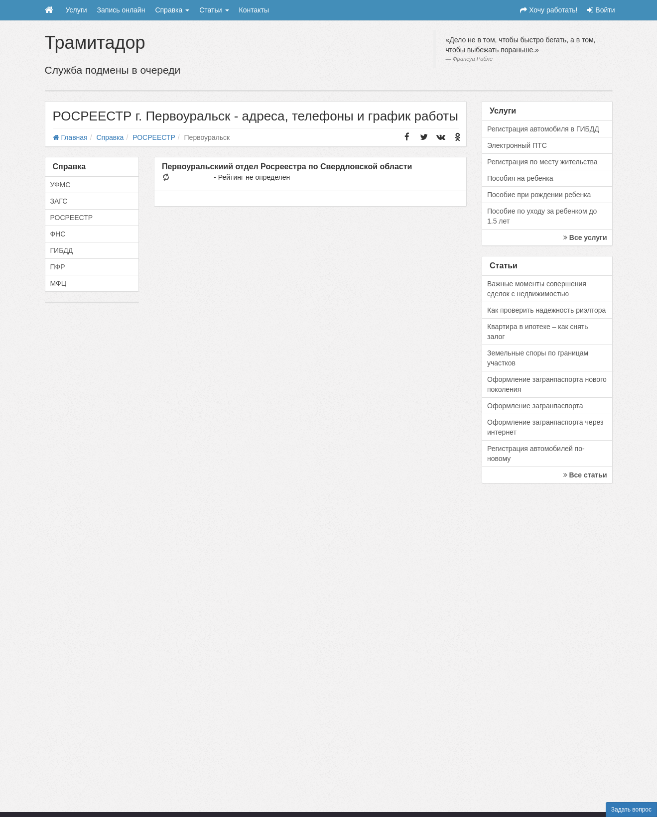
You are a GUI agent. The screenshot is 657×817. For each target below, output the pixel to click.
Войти (601, 10)
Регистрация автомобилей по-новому (536, 454)
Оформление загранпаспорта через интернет (545, 427)
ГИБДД (61, 250)
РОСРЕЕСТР (71, 218)
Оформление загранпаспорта (535, 406)
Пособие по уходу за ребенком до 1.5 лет (542, 216)
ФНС (58, 234)
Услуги (76, 10)
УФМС (60, 185)
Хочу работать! (548, 10)
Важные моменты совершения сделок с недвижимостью (536, 289)
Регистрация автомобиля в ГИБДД (543, 129)
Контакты (254, 10)
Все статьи (585, 475)
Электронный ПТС (517, 145)
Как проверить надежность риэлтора (546, 310)
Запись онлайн (121, 10)
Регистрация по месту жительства (542, 162)
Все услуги (585, 237)
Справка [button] (172, 10)
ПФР (57, 267)
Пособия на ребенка (520, 178)
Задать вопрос (631, 809)
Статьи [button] (214, 10)
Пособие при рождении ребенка (539, 195)
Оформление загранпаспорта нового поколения (547, 384)
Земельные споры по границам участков (537, 358)
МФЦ (58, 283)
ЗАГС (59, 201)
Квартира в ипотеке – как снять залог (537, 332)
